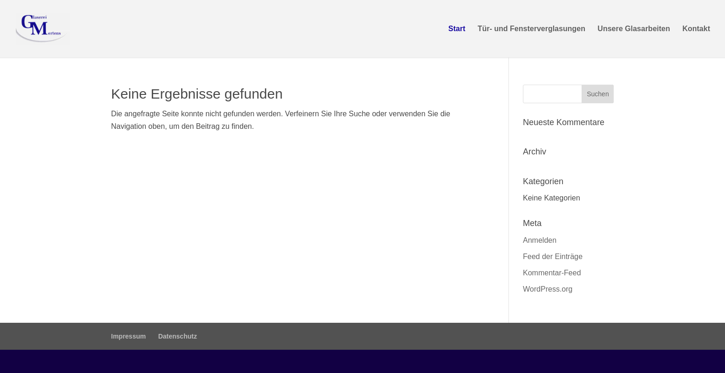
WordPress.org (547, 289)
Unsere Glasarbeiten (633, 29)
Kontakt (696, 29)
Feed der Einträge (553, 256)
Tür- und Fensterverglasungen (531, 29)
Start (456, 29)
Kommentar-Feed (552, 273)
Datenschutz (177, 336)
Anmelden (539, 240)
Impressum (128, 336)
